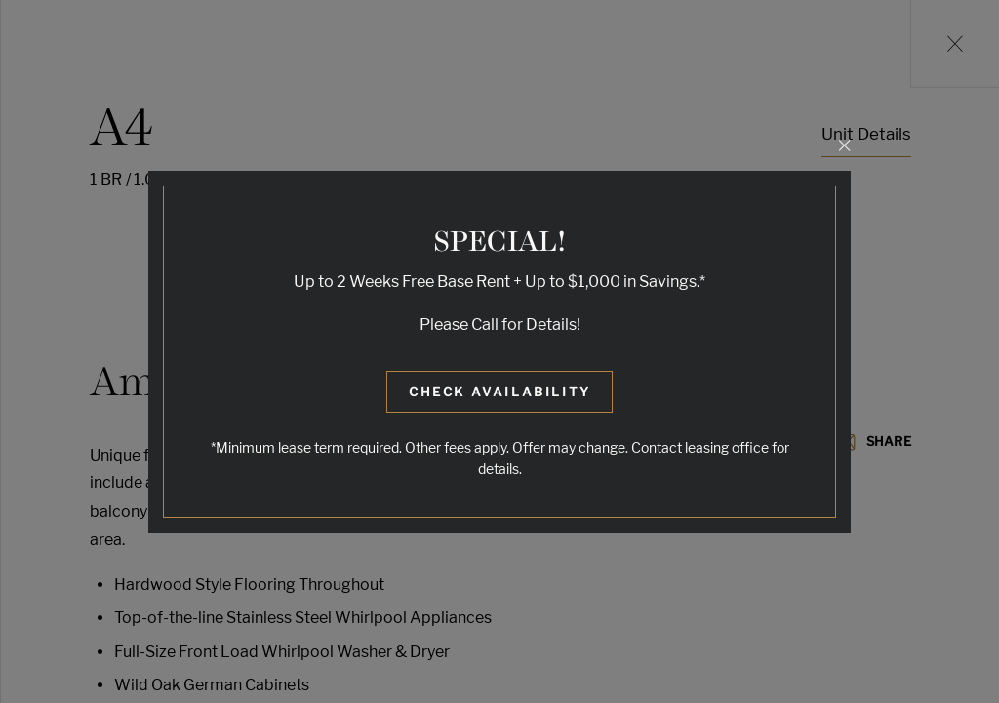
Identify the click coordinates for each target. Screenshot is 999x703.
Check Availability (500, 391)
